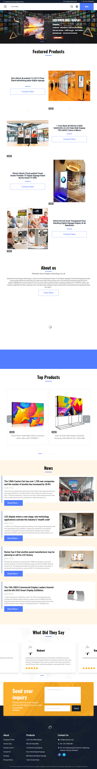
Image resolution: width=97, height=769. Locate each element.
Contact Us (7, 752)
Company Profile (8, 740)
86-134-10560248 (87, 1)
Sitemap (6, 756)
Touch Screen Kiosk (32, 760)
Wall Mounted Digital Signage (36, 756)
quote (87, 6)
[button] (42, 41)
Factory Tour (7, 744)
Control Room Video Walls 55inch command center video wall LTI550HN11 (27, 437)
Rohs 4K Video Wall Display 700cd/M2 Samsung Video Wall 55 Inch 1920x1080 (69, 437)
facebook (59, 754)
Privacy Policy (8, 760)
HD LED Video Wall (32, 744)
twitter (64, 754)
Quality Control (8, 748)
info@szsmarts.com (70, 1)
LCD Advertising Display (34, 748)
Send (76, 708)
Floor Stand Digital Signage (35, 752)
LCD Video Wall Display (34, 740)
